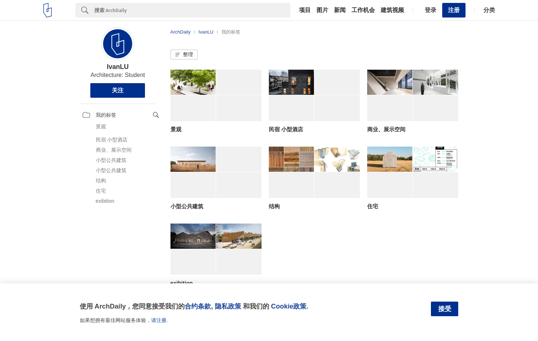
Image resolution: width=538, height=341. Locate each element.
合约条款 (198, 306)
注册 (454, 10)
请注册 (158, 320)
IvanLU (118, 66)
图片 (322, 10)
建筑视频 (392, 10)
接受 (444, 309)
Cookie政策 (288, 306)
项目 (305, 10)
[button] (184, 55)
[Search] (192, 10)
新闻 (340, 10)
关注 (117, 90)
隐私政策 (228, 306)
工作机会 (363, 10)
